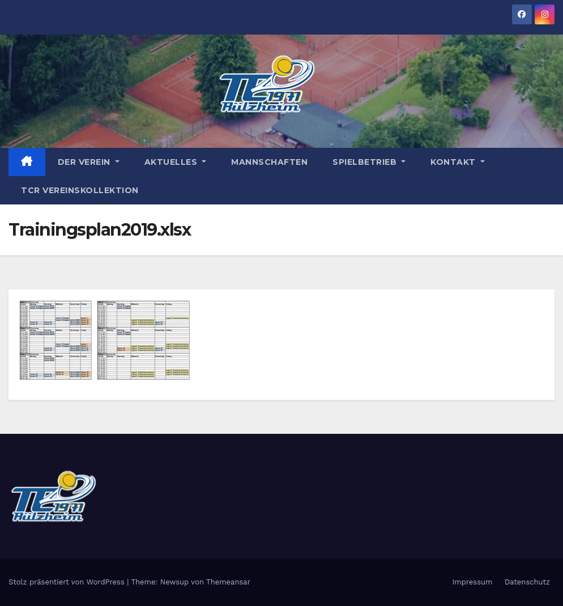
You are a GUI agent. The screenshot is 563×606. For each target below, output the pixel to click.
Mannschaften (269, 162)
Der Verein (89, 162)
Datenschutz (527, 582)
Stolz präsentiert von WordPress (67, 582)
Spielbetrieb (369, 162)
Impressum (472, 582)
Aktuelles (175, 162)
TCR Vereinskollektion (80, 190)
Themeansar (228, 582)
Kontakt (457, 162)
